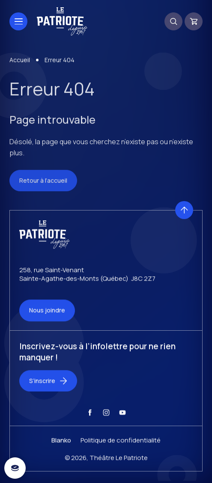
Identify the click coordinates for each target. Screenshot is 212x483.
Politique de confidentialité (121, 445)
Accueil (19, 64)
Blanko (61, 445)
